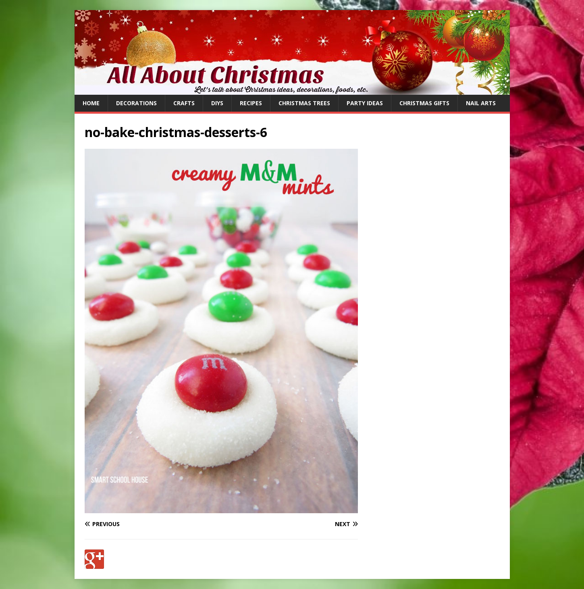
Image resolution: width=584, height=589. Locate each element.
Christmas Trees (304, 103)
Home (91, 103)
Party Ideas (365, 103)
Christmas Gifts (424, 103)
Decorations (136, 103)
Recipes (251, 103)
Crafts (184, 103)
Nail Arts (481, 103)
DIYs (217, 103)
